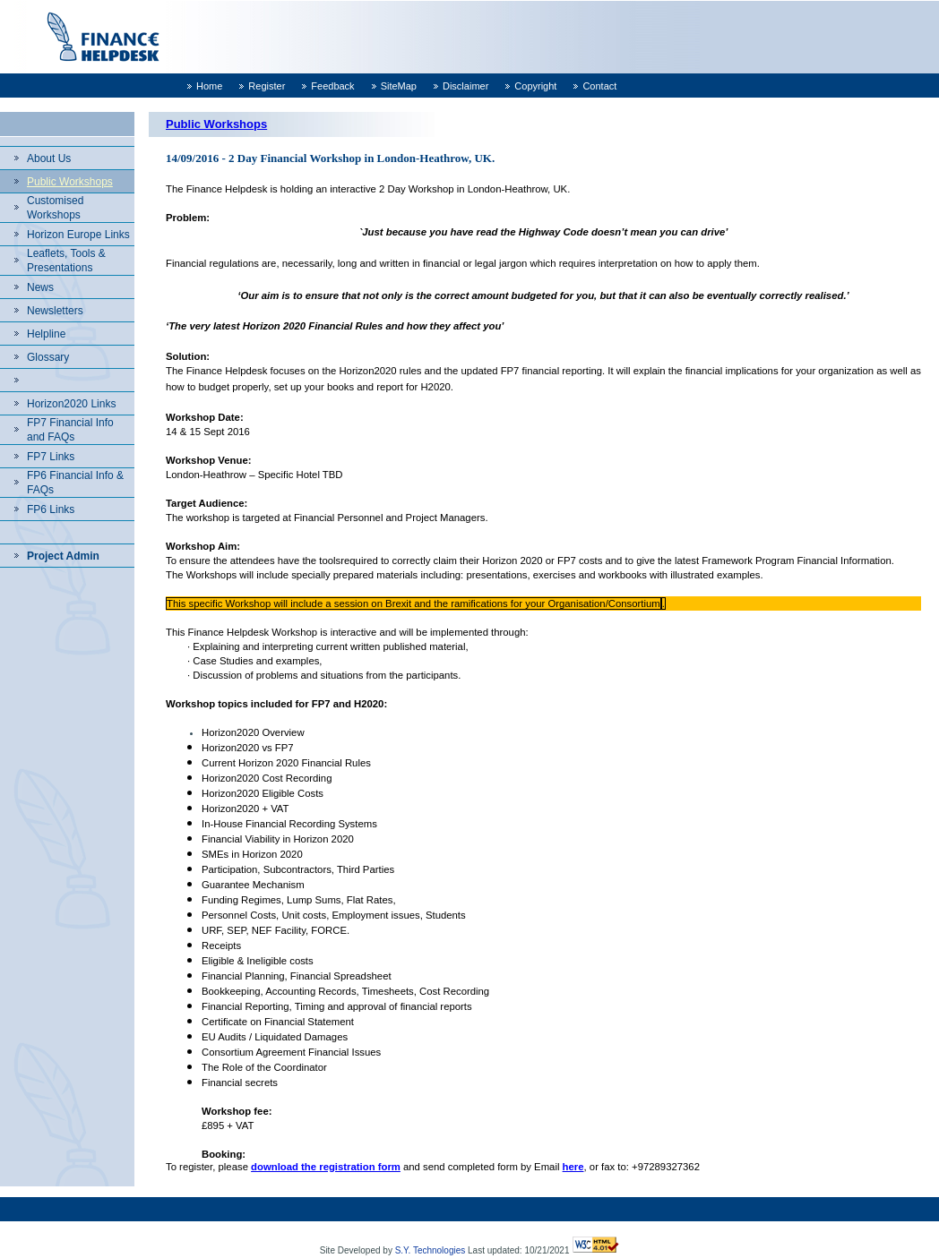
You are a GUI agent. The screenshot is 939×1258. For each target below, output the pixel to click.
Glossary (48, 357)
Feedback (332, 86)
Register (266, 86)
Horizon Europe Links (78, 234)
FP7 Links (50, 456)
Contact (599, 86)
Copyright (535, 86)
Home (209, 86)
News (40, 287)
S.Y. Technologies (430, 1250)
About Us (49, 158)
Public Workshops (70, 181)
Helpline (46, 334)
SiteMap (399, 86)
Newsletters (55, 310)
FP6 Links (50, 509)
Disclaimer (465, 86)
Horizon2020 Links (71, 404)
